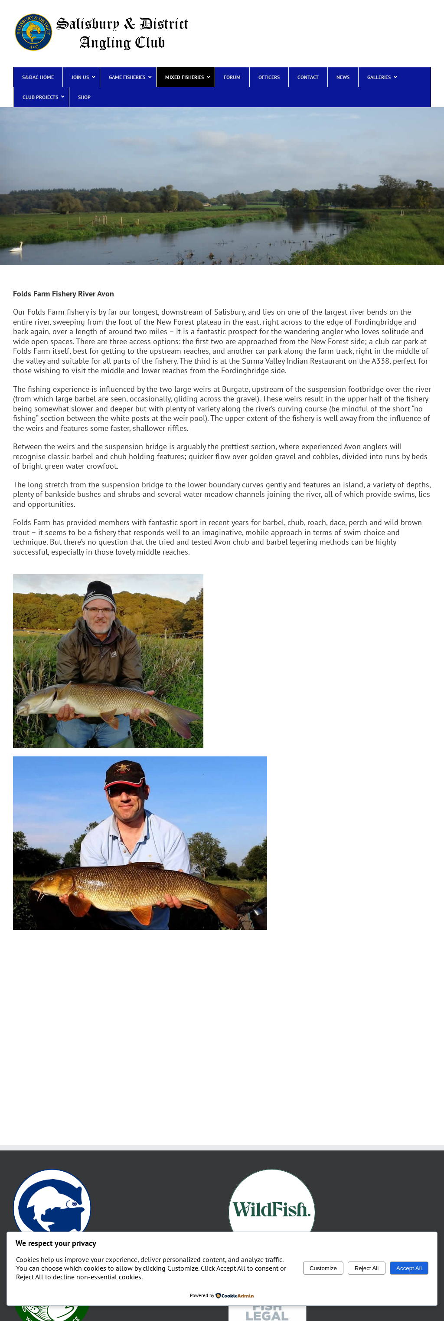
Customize (323, 1268)
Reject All (367, 1268)
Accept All (409, 1268)
